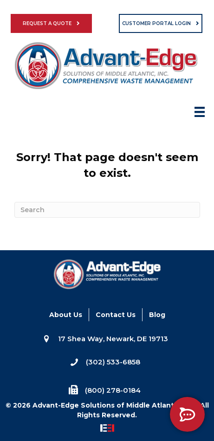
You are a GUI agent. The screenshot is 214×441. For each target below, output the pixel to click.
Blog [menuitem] (157, 315)
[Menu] (199, 114)
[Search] (107, 210)
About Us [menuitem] (65, 315)
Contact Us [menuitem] (116, 315)
